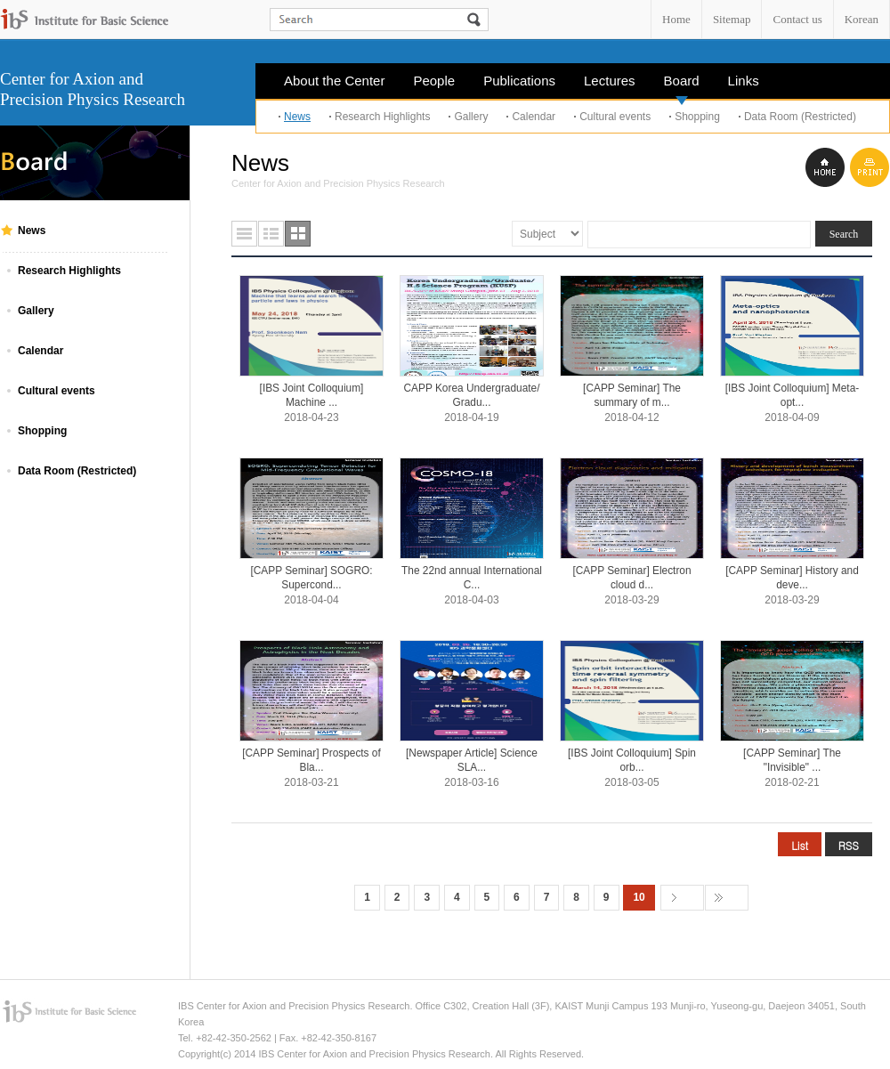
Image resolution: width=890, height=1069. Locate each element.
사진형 (298, 234)
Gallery (471, 116)
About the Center (334, 80)
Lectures (609, 80)
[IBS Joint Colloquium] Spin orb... (632, 760)
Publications (519, 80)
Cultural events (615, 116)
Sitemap (732, 19)
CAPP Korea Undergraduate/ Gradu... (472, 395)
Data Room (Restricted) (800, 116)
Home (676, 19)
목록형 (244, 234)
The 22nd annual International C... (471, 577)
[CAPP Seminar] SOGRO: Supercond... (311, 577)
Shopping (697, 116)
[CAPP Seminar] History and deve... (792, 577)
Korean (861, 19)
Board (682, 86)
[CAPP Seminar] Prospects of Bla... (311, 760)
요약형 (271, 234)
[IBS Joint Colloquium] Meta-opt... (792, 395)
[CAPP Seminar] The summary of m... (632, 395)
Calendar (533, 116)
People (434, 80)
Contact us (797, 19)
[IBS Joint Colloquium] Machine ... (312, 395)
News (297, 116)
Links (743, 80)
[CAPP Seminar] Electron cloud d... (631, 577)
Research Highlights (382, 116)
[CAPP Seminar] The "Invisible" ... (792, 760)
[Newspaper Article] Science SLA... (472, 760)
